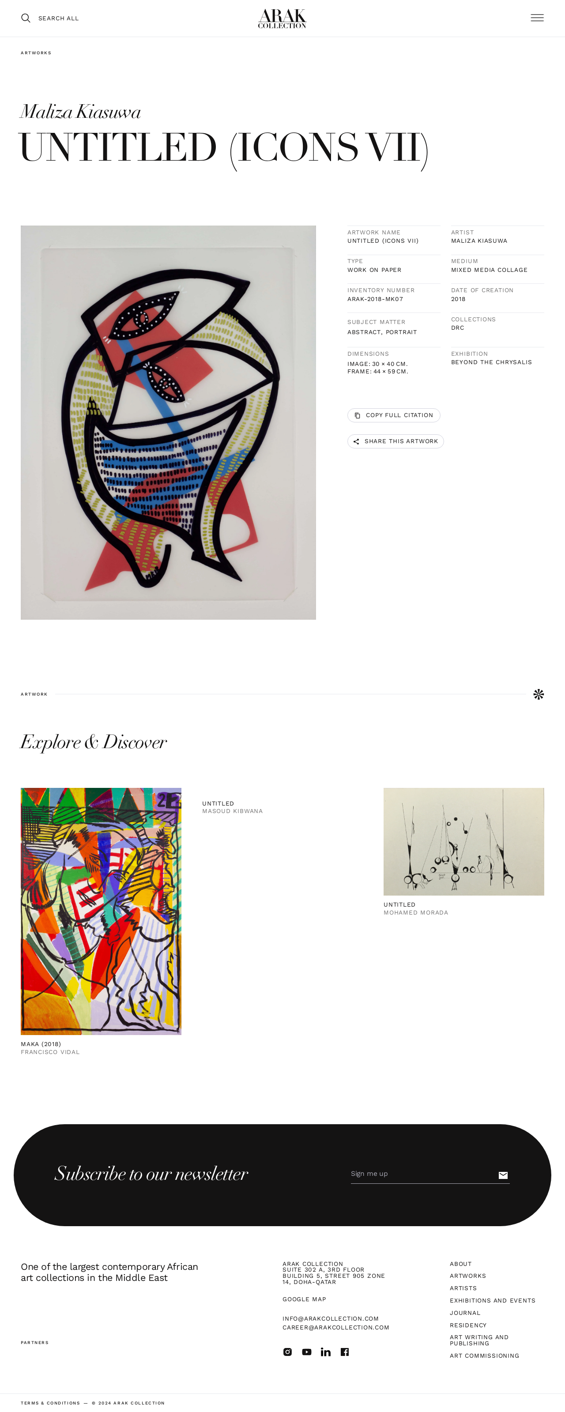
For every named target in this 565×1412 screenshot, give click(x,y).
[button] (537, 18)
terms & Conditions (50, 1403)
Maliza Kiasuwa (479, 241)
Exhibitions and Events (492, 1301)
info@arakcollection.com (330, 1318)
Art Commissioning (484, 1356)
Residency (468, 1325)
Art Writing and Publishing (479, 1340)
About (461, 1264)
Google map (304, 1299)
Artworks (36, 52)
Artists (463, 1288)
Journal (465, 1313)
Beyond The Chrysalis (491, 362)
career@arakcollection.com (336, 1327)
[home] (282, 18)
